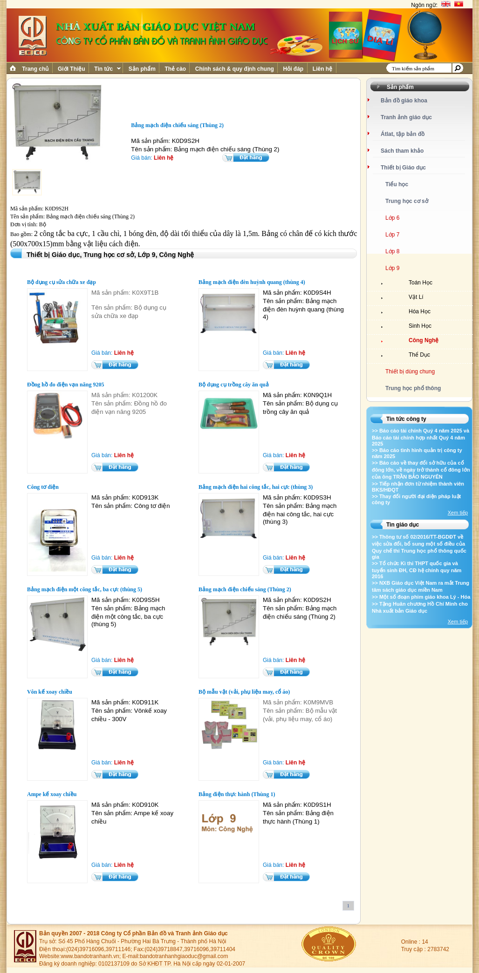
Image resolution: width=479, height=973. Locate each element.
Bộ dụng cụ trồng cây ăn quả (233, 384)
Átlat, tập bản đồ (402, 134)
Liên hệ (322, 69)
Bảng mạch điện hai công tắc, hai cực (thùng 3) (255, 487)
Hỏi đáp (293, 69)
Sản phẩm (142, 69)
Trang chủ (35, 69)
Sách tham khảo (402, 151)
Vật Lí (416, 297)
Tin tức (107, 69)
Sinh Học (420, 326)
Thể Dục (419, 354)
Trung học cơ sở (406, 201)
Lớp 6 (392, 218)
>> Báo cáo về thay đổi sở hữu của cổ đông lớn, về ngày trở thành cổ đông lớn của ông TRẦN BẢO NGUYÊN (421, 470)
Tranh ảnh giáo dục (406, 117)
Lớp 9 (392, 268)
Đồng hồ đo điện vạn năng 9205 (65, 384)
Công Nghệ (423, 340)
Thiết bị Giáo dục (403, 167)
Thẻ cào (175, 69)
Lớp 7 (392, 234)
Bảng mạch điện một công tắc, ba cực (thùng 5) (84, 589)
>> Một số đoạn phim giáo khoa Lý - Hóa (421, 597)
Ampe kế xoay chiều (51, 794)
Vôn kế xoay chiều (49, 692)
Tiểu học (396, 184)
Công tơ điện (43, 487)
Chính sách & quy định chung (234, 69)
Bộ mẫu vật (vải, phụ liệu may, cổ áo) (244, 692)
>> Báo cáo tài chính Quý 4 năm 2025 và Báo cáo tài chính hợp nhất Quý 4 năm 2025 (420, 437)
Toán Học (420, 282)
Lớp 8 (392, 251)
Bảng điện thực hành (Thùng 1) (236, 794)
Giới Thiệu (71, 69)
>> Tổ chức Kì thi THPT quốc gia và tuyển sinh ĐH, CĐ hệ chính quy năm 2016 (416, 570)
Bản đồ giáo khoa (404, 100)
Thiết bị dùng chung (410, 371)
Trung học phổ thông (413, 388)
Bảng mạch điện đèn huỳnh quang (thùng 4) (251, 282)
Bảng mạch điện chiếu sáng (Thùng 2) (244, 589)
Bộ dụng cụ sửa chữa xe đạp (61, 282)
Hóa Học (420, 311)
